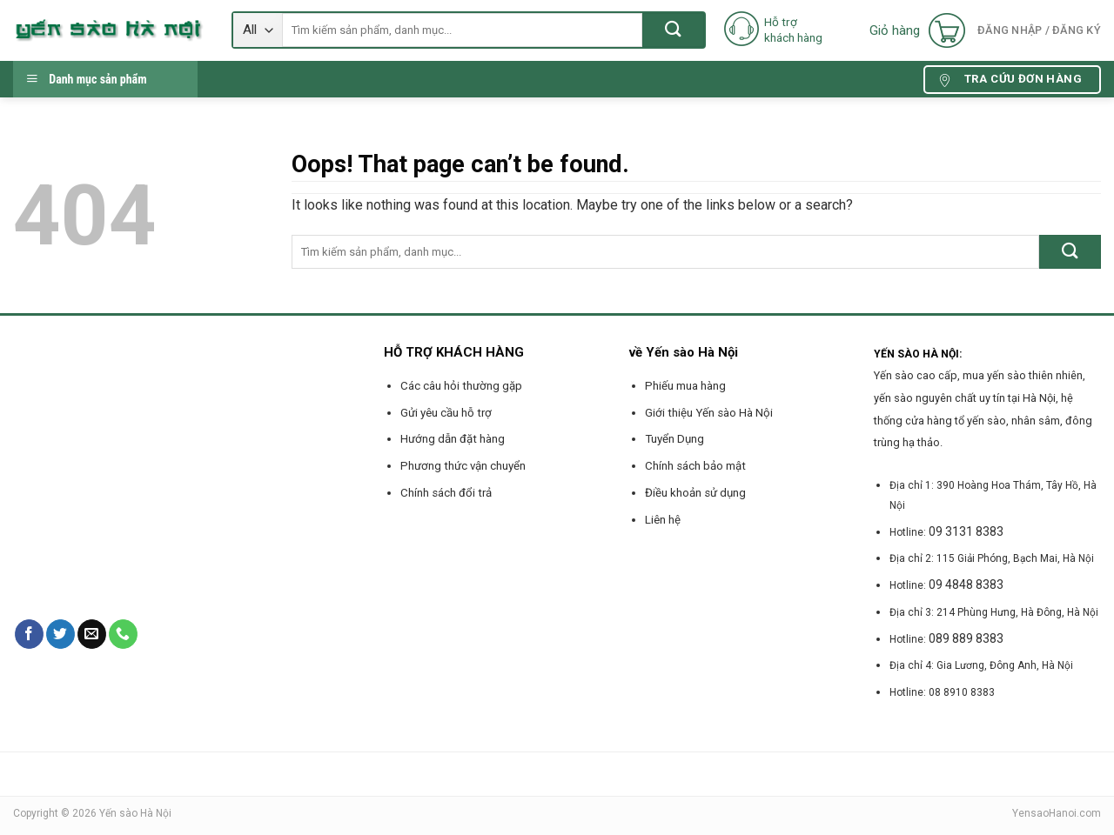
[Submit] (673, 30)
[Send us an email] (91, 634)
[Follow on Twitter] (60, 634)
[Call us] (123, 634)
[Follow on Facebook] (29, 634)
